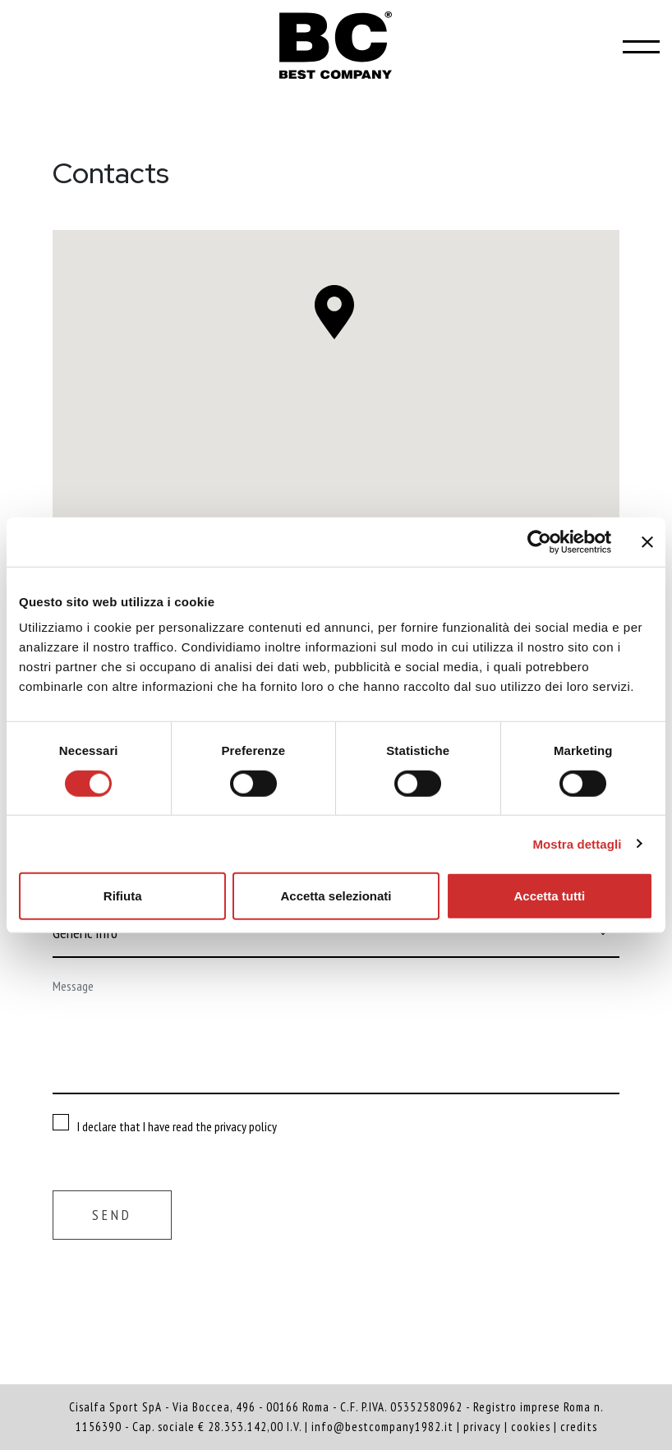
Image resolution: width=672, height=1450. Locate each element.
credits (578, 1426)
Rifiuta (123, 896)
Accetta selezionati (335, 896)
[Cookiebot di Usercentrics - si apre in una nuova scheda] (539, 541)
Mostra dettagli (576, 843)
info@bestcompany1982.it (382, 1426)
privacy (482, 1426)
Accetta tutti (549, 896)
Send (112, 1215)
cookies (530, 1426)
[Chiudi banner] (647, 541)
